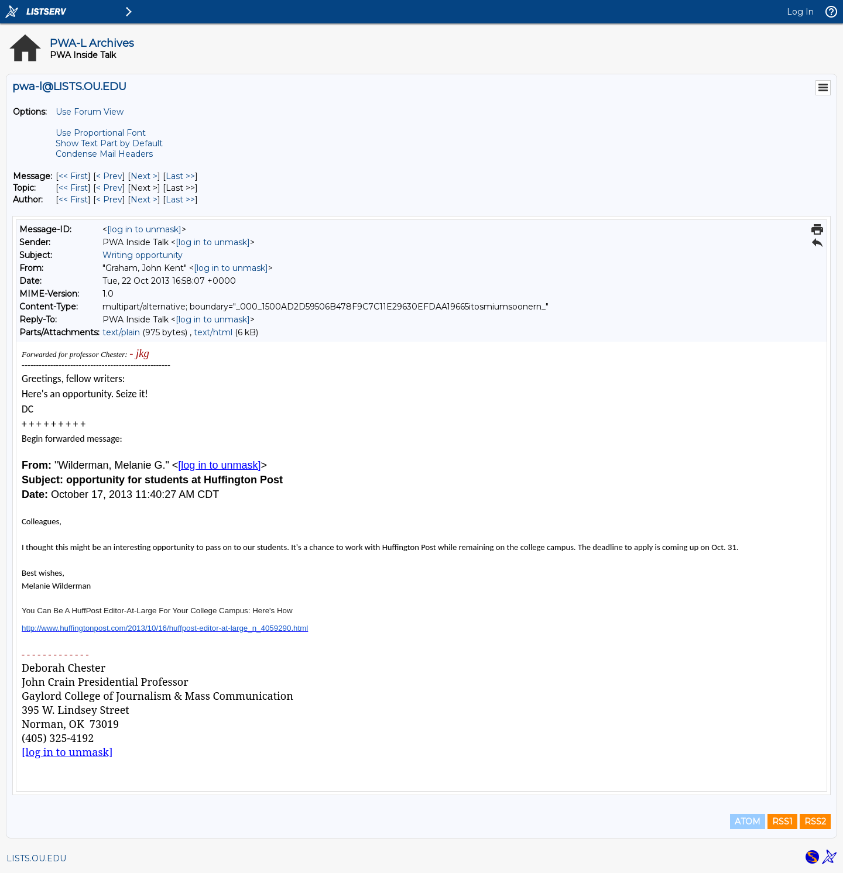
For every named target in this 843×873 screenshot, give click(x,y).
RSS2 (815, 821)
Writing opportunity (142, 255)
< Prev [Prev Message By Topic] (109, 188)
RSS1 (782, 821)
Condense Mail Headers (104, 154)
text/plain (121, 332)
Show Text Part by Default (109, 143)
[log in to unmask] (144, 229)
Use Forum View (90, 111)
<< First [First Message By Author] (73, 199)
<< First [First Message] (73, 176)
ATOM (747, 821)
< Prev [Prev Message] (109, 176)
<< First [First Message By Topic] (73, 188)
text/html (213, 332)
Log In (800, 11)
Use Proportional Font (101, 133)
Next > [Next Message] (144, 176)
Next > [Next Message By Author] (144, 199)
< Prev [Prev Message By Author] (109, 199)
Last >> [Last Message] (180, 176)
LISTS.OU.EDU (36, 858)
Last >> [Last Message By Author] (180, 199)
